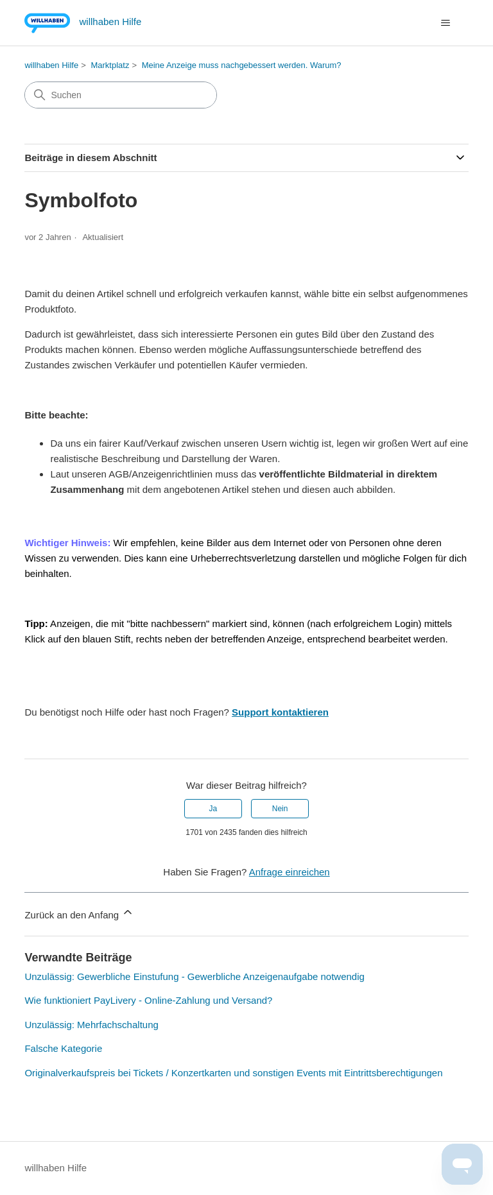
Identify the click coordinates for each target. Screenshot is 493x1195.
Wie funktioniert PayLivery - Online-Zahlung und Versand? (148, 1000)
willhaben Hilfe (51, 65)
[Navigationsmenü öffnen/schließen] (446, 23)
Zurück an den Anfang (79, 913)
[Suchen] (120, 95)
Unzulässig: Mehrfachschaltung (91, 1024)
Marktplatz (110, 65)
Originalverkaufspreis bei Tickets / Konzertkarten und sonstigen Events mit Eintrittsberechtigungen (233, 1072)
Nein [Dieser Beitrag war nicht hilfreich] (280, 808)
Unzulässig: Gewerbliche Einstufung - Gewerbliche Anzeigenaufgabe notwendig (194, 976)
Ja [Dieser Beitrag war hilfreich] (213, 808)
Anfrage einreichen (289, 871)
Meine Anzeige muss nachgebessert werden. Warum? (242, 65)
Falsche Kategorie (63, 1048)
